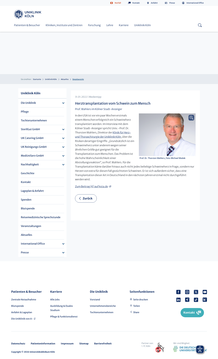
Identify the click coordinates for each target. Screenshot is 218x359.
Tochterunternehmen (34, 120)
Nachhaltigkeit (30, 164)
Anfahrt (154, 3)
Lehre (109, 25)
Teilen (136, 305)
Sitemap (84, 343)
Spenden (26, 199)
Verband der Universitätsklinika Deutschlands (190, 349)
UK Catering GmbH (32, 138)
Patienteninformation (43, 343)
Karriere (124, 25)
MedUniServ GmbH (32, 155)
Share (136, 312)
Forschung (94, 25)
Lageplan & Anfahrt (32, 190)
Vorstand (95, 299)
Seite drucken (140, 299)
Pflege (25, 111)
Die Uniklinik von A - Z (23, 318)
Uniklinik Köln (28, 14)
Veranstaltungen (31, 226)
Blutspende (28, 208)
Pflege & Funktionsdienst (64, 316)
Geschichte (27, 173)
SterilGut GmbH (30, 129)
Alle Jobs (55, 299)
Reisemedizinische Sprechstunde (40, 217)
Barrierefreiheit (103, 343)
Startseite (37, 79)
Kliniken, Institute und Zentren (64, 25)
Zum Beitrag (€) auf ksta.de (91, 186)
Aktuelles (65, 79)
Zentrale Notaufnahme (23, 299)
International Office (195, 3)
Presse (172, 3)
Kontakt (136, 3)
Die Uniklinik (28, 102)
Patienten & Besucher (27, 25)
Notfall (118, 3)
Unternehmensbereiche (103, 305)
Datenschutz (18, 343)
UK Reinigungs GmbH (34, 146)
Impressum (67, 343)
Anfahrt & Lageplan (21, 312)
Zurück (87, 198)
